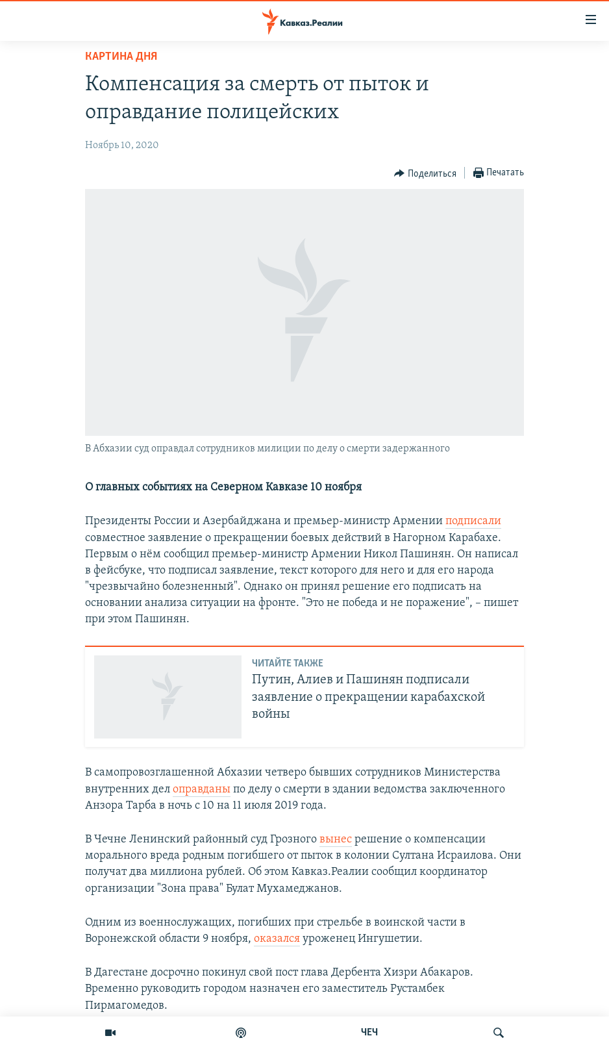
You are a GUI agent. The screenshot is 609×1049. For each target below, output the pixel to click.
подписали (473, 521)
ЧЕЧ (369, 1033)
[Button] (425, 173)
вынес (335, 839)
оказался (277, 939)
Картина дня (121, 57)
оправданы (201, 789)
